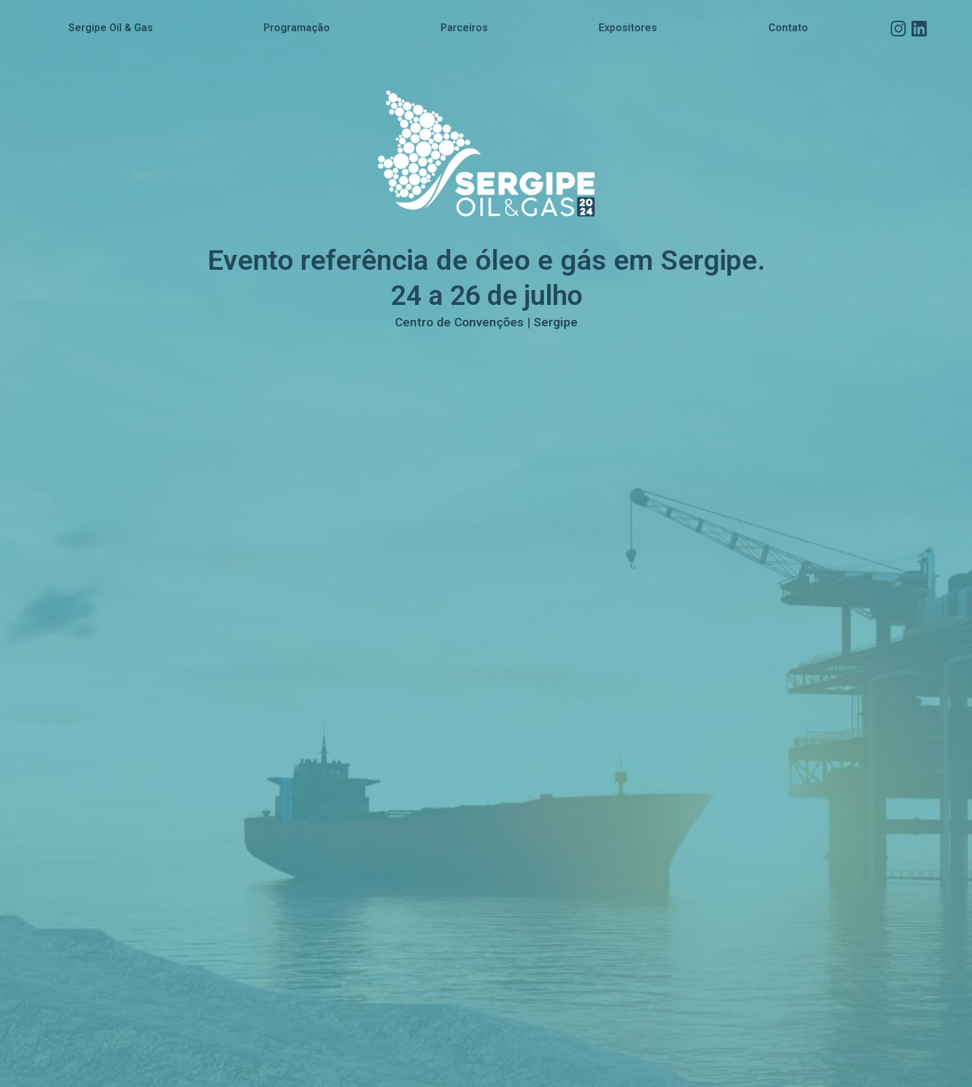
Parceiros (464, 27)
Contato (788, 27)
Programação (296, 27)
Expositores (628, 27)
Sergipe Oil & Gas (110, 27)
